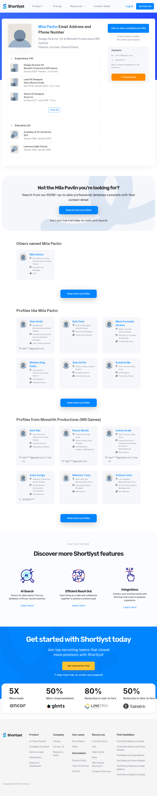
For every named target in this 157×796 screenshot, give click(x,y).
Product (38, 6)
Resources (77, 6)
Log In (129, 6)
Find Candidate (125, 734)
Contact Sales (102, 6)
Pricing (57, 6)
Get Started (145, 6)
